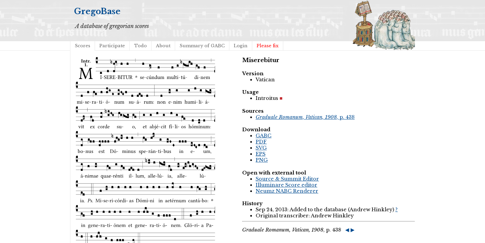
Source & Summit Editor (287, 179)
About (163, 46)
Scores (82, 46)
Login (241, 46)
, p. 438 (305, 117)
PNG (262, 160)
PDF (261, 142)
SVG (261, 148)
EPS (260, 154)
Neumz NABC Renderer (287, 191)
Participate (112, 46)
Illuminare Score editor (286, 185)
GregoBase (97, 11)
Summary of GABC (202, 46)
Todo (140, 46)
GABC (263, 136)
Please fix (268, 46)
